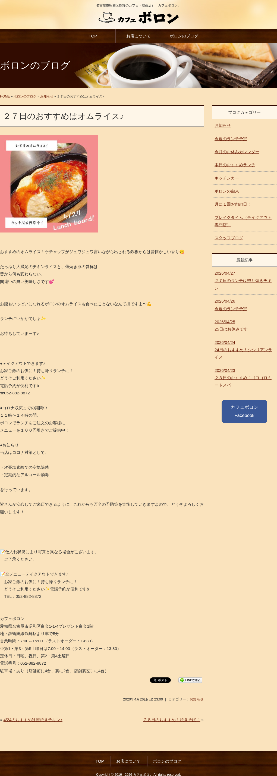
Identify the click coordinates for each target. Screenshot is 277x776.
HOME (5, 96)
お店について (138, 36)
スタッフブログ (229, 237)
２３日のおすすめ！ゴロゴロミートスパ (243, 378)
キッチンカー (227, 178)
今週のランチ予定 (231, 138)
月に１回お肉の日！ (233, 204)
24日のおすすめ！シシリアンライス (243, 350)
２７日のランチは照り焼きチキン (243, 280)
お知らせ (46, 96)
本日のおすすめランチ (235, 164)
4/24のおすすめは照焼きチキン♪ (33, 719)
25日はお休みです (231, 325)
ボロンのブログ (184, 36)
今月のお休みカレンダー (237, 151)
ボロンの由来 (227, 191)
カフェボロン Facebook (244, 411)
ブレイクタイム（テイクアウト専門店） (243, 221)
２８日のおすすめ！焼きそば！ (171, 719)
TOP (93, 36)
